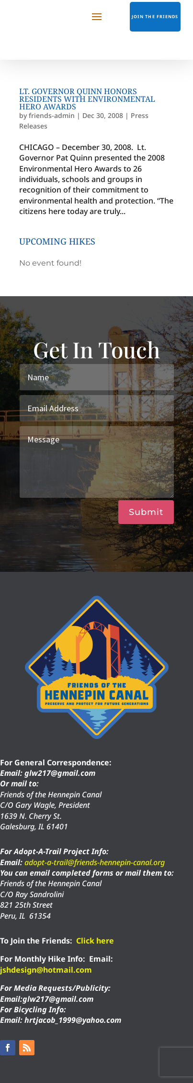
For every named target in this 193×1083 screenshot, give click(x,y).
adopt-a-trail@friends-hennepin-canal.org (94, 862)
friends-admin (52, 115)
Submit (146, 512)
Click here (95, 940)
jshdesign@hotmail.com (46, 970)
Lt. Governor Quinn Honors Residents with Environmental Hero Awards (87, 99)
